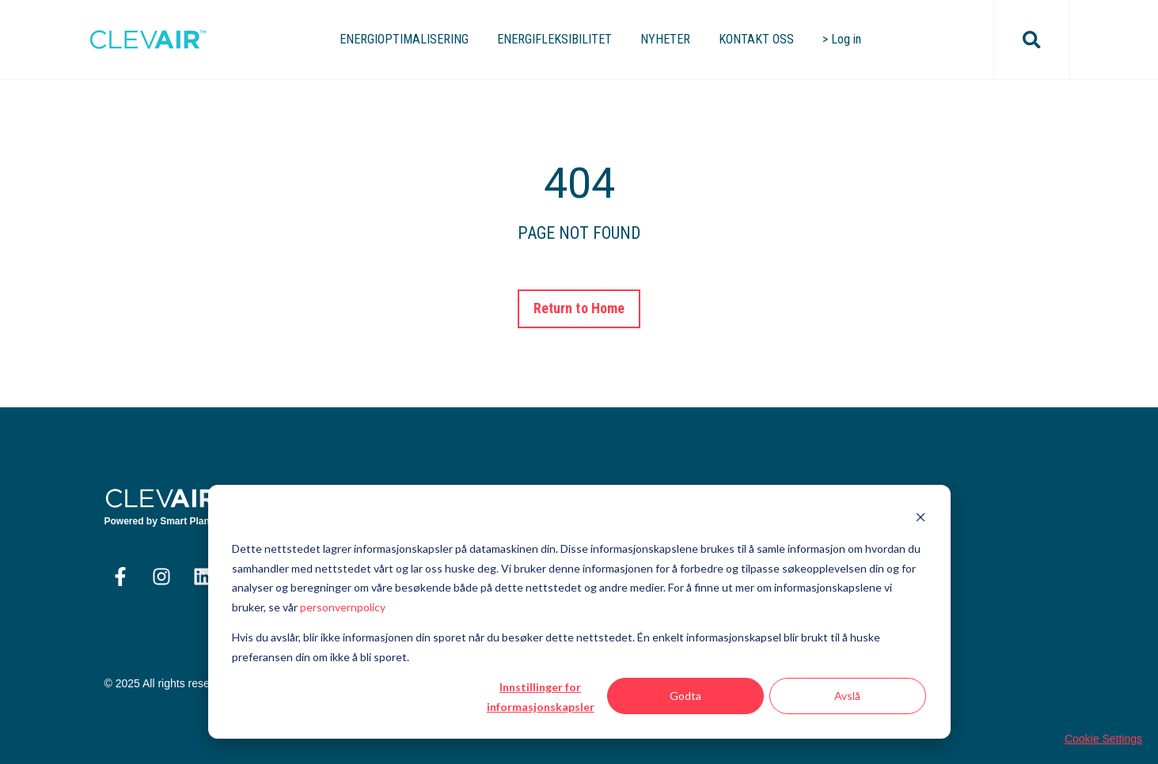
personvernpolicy (342, 607)
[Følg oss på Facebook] (120, 576)
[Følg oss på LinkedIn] (202, 576)
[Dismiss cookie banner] (920, 519)
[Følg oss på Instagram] (161, 576)
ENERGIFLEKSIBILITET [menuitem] (554, 39)
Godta (685, 695)
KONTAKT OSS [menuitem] (756, 39)
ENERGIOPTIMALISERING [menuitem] (404, 39)
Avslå (847, 695)
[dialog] (579, 612)
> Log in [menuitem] (841, 39)
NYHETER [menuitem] (665, 39)
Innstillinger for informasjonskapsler (540, 696)
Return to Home (579, 308)
